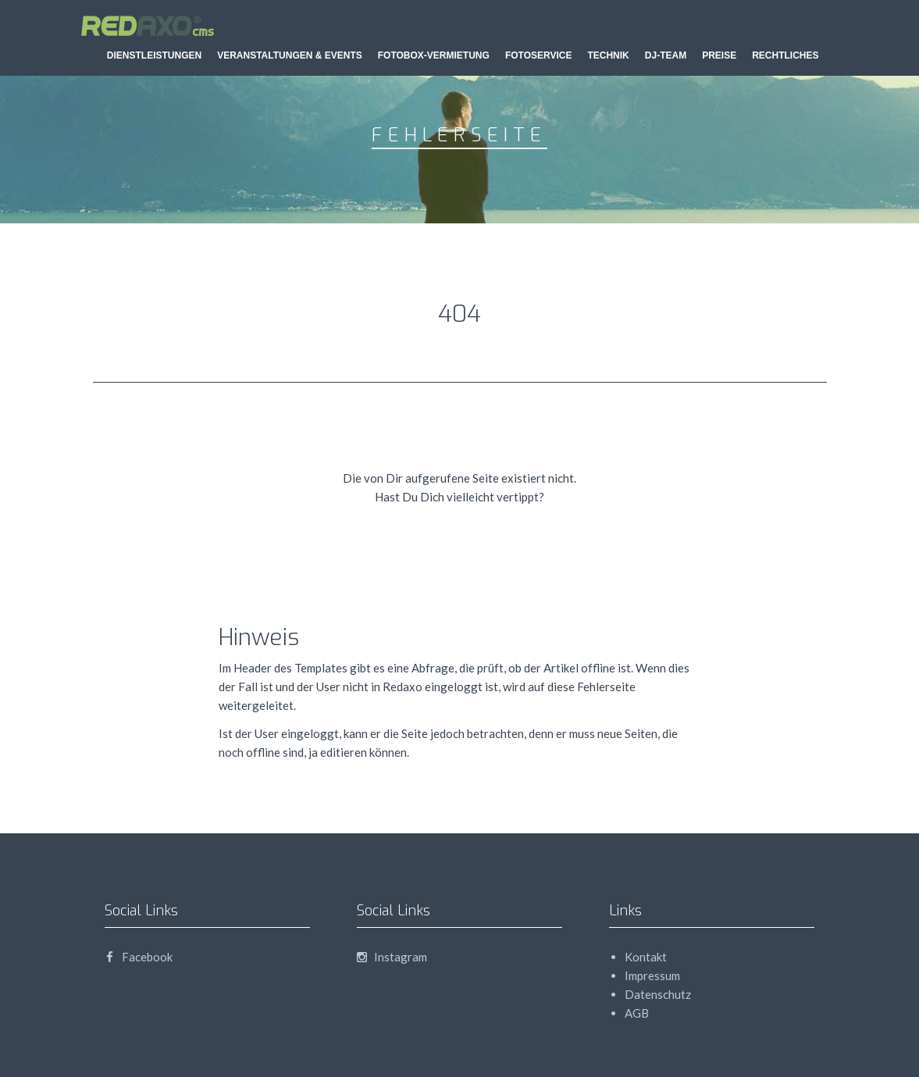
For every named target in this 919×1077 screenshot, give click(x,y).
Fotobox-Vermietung (434, 55)
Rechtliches (785, 55)
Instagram (392, 957)
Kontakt (646, 957)
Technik (608, 55)
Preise (719, 55)
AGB (637, 1013)
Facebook (139, 957)
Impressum (652, 975)
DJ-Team (665, 55)
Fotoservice (538, 55)
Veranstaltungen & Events (289, 55)
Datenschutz (658, 994)
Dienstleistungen (154, 55)
